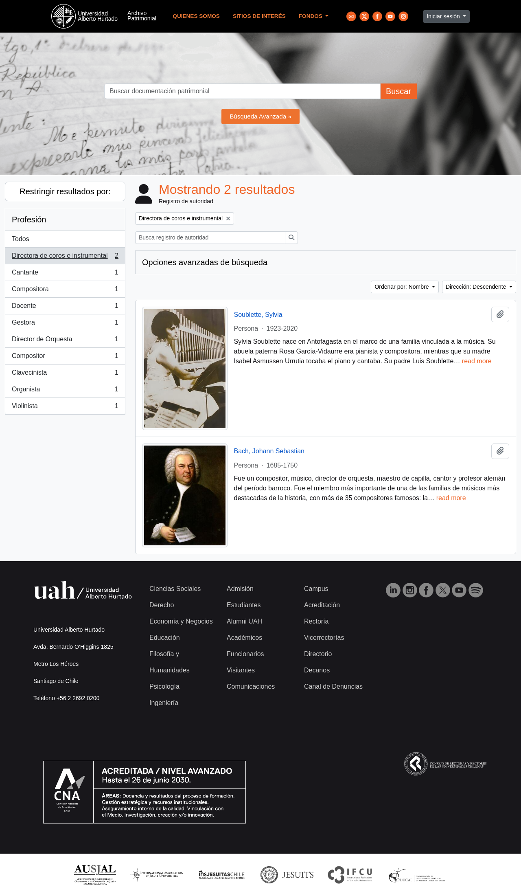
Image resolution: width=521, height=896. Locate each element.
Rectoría (316, 621)
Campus (316, 588)
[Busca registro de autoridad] (210, 237)
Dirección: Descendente (477, 286)
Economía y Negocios (181, 621)
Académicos (244, 637)
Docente (64, 307)
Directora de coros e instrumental (64, 257)
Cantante (64, 274)
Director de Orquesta (64, 340)
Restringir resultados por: (65, 191)
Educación (164, 637)
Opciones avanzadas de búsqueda (204, 262)
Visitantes (241, 670)
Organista (64, 390)
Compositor (64, 357)
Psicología (164, 686)
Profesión (29, 219)
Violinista (64, 407)
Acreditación (322, 605)
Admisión (240, 588)
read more (477, 361)
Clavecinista (64, 374)
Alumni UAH (244, 621)
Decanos (317, 670)
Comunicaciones (251, 686)
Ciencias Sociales (175, 588)
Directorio (318, 653)
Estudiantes (244, 605)
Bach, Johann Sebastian (269, 451)
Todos (20, 238)
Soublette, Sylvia (258, 314)
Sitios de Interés (259, 16)
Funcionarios (245, 653)
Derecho (161, 605)
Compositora (64, 290)
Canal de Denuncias (333, 686)
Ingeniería (163, 702)
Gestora (64, 324)
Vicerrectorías (324, 637)
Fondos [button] (311, 16)
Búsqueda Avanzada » (260, 116)
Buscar (398, 91)
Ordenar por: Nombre (402, 286)
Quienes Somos (196, 16)
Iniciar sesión (444, 16)
